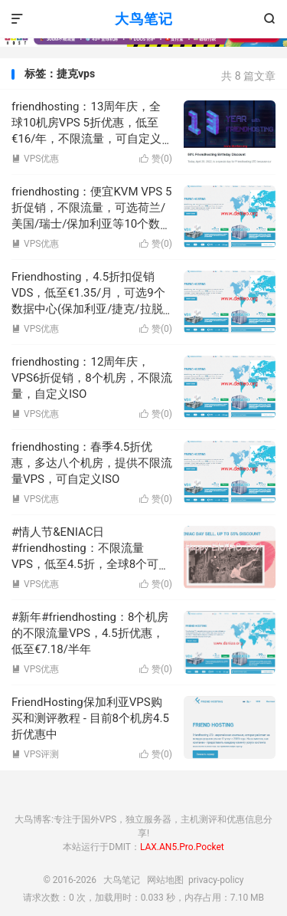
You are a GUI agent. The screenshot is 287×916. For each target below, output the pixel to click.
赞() (155, 159)
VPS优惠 (35, 158)
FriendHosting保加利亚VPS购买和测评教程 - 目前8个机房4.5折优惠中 (90, 718)
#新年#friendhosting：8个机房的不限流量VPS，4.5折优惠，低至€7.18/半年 (89, 633)
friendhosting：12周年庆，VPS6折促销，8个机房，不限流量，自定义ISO (91, 378)
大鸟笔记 (144, 19)
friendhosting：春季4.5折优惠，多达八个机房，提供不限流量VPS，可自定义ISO (91, 463)
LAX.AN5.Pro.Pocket (182, 847)
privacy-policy (216, 880)
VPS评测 (35, 754)
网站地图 (165, 880)
